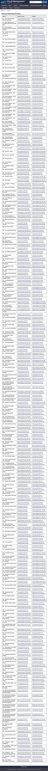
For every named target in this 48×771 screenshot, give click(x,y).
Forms (44, 5)
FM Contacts (17, 7)
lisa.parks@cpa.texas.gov (23, 40)
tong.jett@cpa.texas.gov (23, 72)
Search (44, 2)
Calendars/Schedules (24, 5)
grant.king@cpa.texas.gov (37, 72)
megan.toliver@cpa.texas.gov (38, 126)
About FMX (4, 5)
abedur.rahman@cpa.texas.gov (38, 36)
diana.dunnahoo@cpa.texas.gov (39, 51)
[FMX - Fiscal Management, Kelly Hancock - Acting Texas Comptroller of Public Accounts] (12, 2)
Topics (9, 5)
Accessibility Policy (20, 769)
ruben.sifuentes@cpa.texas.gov (24, 86)
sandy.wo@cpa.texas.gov (23, 43)
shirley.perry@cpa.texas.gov (38, 19)
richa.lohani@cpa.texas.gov (23, 54)
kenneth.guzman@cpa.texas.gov (24, 33)
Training (10, 7)
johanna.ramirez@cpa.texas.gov (39, 43)
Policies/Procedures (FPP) (35, 5)
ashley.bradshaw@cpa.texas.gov (24, 23)
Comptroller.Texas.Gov (11, 769)
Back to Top (24, 766)
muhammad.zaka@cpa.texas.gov (24, 188)
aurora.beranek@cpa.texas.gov (24, 19)
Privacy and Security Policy (30, 769)
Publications (4, 7)
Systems (15, 5)
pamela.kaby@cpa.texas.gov (38, 23)
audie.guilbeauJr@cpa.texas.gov (24, 36)
